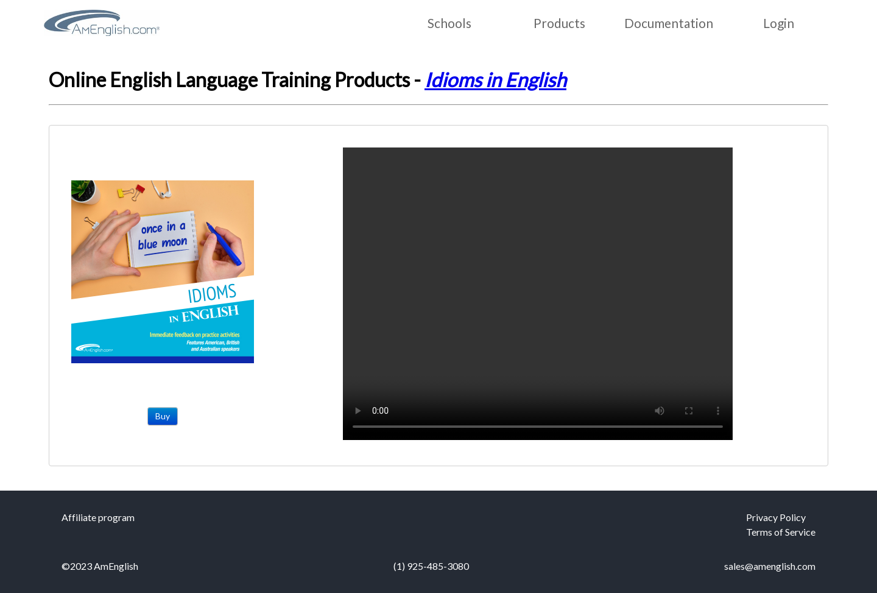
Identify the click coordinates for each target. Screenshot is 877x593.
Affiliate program (98, 517)
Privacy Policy (776, 517)
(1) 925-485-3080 (431, 566)
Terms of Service (780, 532)
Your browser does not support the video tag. (538, 293)
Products (559, 22)
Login (778, 22)
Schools (449, 22)
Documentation (668, 22)
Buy (162, 416)
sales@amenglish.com (769, 566)
